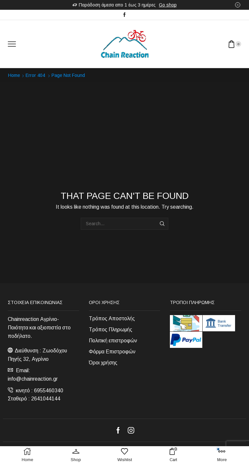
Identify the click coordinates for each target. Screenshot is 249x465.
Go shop (168, 4)
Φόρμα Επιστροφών (112, 351)
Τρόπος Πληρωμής (110, 329)
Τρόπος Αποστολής (112, 318)
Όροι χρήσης (103, 362)
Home (14, 75)
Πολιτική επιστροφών (113, 340)
